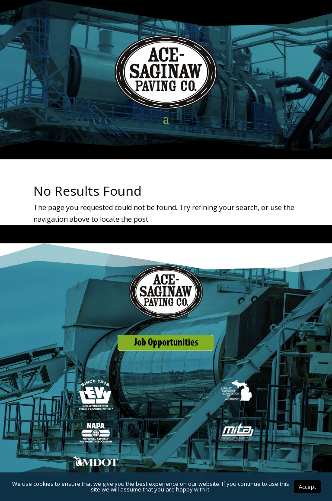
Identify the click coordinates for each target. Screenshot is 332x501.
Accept (307, 487)
